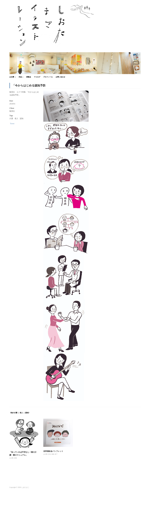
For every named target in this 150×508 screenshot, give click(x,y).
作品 (21, 77)
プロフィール (48, 77)
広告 (49, 454)
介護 (11, 118)
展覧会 (28, 77)
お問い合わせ (60, 77)
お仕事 (12, 77)
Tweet (12, 124)
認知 (21, 118)
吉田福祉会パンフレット (53, 451)
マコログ (37, 77)
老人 (16, 118)
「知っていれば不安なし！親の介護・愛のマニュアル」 (23, 453)
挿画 (15, 458)
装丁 (56, 454)
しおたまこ (25, 487)
